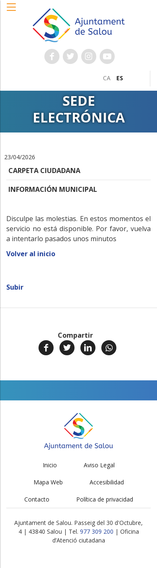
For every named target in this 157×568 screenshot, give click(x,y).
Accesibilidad (107, 482)
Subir (14, 287)
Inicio (50, 465)
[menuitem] (107, 78)
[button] (12, 11)
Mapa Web (48, 482)
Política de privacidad (104, 499)
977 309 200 (96, 531)
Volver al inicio (30, 253)
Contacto (36, 499)
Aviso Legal (99, 465)
